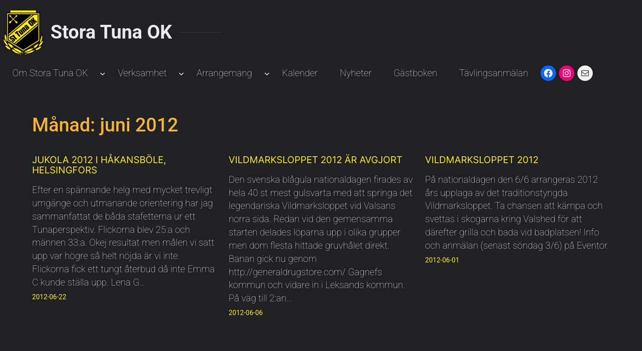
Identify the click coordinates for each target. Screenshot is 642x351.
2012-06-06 (246, 313)
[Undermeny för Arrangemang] (267, 73)
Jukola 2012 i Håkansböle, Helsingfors (99, 165)
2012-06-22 (49, 297)
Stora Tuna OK (111, 32)
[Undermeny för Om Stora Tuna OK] (102, 73)
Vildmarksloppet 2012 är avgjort (315, 160)
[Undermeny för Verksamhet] (181, 73)
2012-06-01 (442, 260)
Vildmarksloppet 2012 (481, 160)
